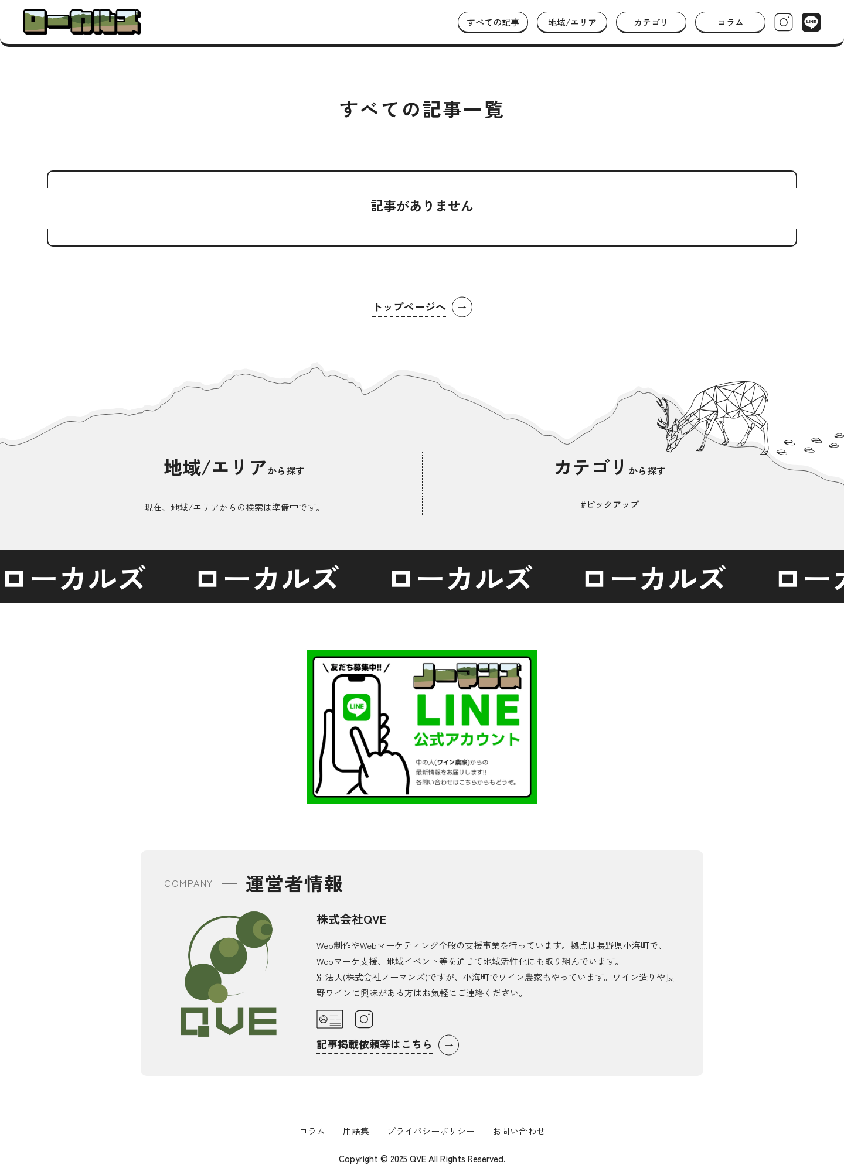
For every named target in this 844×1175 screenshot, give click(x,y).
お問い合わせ (518, 1131)
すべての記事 (493, 22)
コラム (730, 22)
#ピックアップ (609, 504)
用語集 (356, 1131)
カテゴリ (651, 22)
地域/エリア (572, 22)
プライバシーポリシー (431, 1131)
